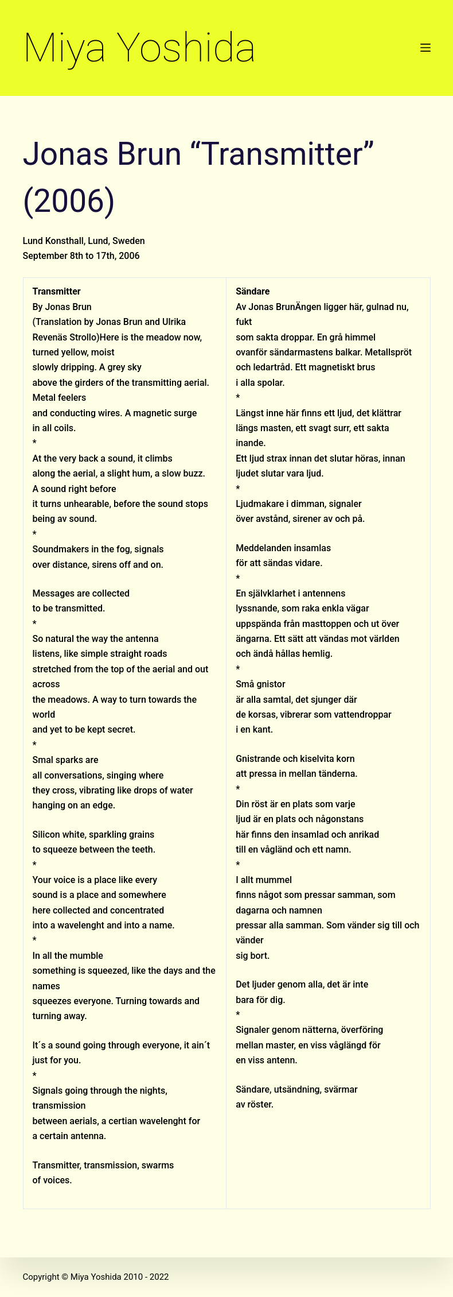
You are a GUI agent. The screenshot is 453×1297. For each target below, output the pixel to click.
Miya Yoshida (140, 47)
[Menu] (425, 47)
